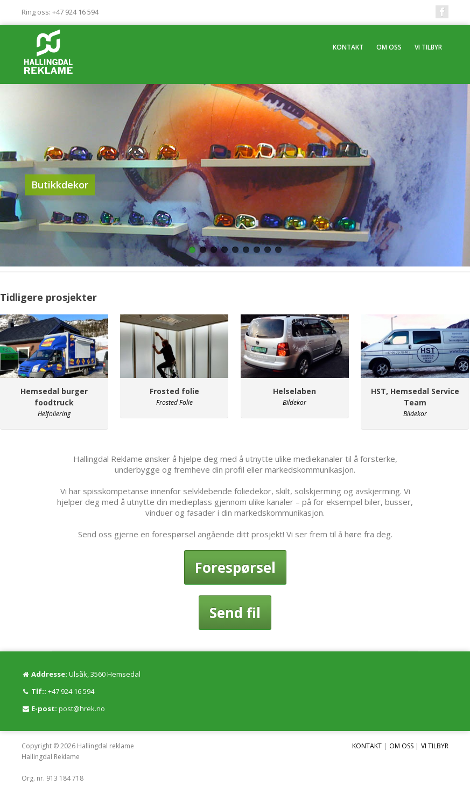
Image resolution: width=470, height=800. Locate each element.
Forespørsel (235, 567)
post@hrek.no (82, 708)
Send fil (235, 612)
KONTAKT (348, 47)
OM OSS (389, 47)
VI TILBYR (428, 47)
